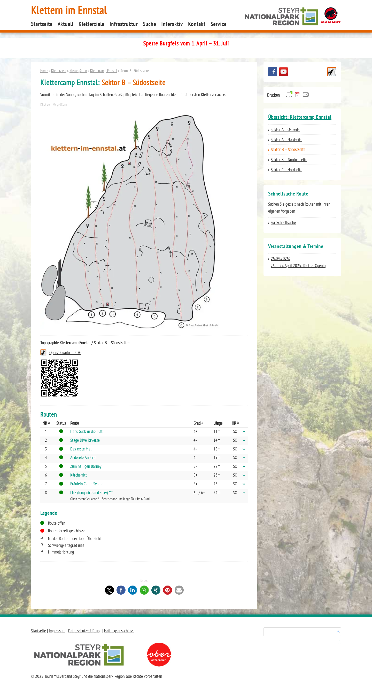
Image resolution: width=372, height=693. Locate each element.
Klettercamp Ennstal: (70, 82)
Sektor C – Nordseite (286, 170)
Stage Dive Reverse (85, 440)
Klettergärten (78, 70)
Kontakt (196, 24)
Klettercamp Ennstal (103, 70)
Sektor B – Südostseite (288, 149)
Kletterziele (91, 24)
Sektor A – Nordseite (286, 139)
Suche (149, 24)
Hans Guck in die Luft (86, 431)
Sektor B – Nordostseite (289, 159)
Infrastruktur (124, 24)
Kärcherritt (78, 475)
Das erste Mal (80, 449)
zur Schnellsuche (283, 222)
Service (219, 24)
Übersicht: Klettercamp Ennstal (299, 117)
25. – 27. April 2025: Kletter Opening (299, 262)
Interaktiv (172, 24)
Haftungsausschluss (119, 631)
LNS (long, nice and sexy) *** (91, 492)
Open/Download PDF (65, 352)
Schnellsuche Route (332, 72)
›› (244, 431)
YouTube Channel (283, 71)
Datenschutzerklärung (84, 631)
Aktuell (65, 24)
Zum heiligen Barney (85, 466)
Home (44, 70)
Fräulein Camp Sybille (86, 484)
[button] (109, 590)
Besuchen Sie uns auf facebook (272, 71)
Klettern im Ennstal (69, 10)
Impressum (57, 631)
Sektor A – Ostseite (285, 129)
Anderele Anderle (83, 457)
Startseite (41, 24)
